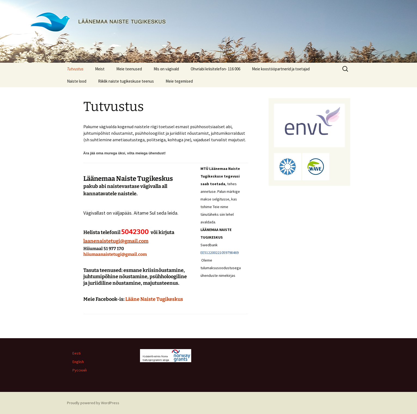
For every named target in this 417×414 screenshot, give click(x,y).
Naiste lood (76, 81)
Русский (79, 370)
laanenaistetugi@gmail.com (115, 241)
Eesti (76, 353)
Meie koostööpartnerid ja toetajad (281, 68)
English (78, 361)
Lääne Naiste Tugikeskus (154, 299)
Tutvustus (75, 68)
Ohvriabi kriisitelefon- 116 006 (215, 68)
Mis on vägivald (166, 68)
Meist (100, 68)
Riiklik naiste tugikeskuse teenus (126, 81)
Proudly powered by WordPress (93, 402)
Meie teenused (129, 68)
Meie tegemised (179, 81)
